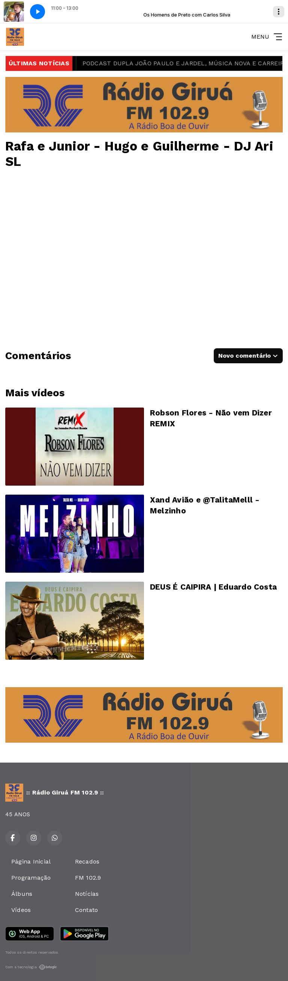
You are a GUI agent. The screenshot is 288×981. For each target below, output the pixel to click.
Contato (86, 909)
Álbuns (21, 893)
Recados (87, 861)
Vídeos (21, 909)
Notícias (87, 893)
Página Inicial (31, 861)
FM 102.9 (88, 877)
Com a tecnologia (31, 967)
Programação (31, 877)
